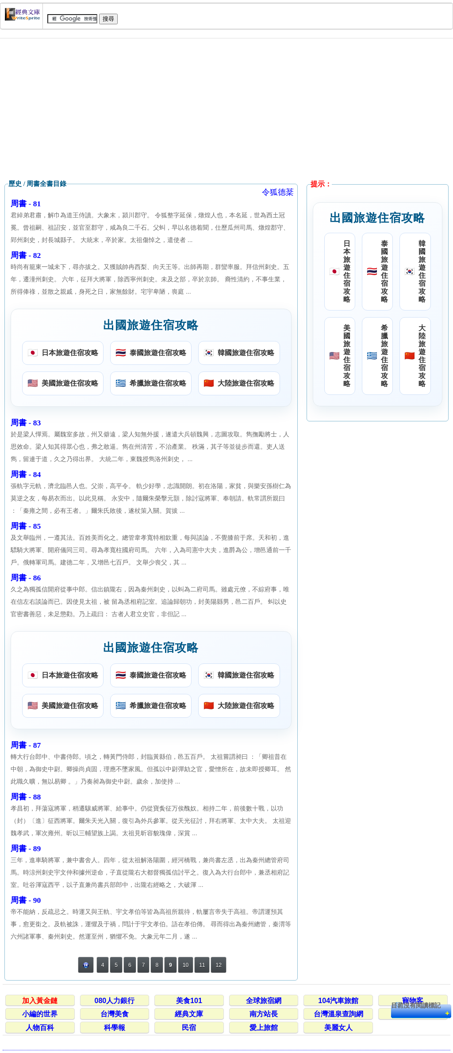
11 (202, 965)
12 (218, 965)
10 (185, 965)
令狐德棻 (278, 192)
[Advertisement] (226, 109)
